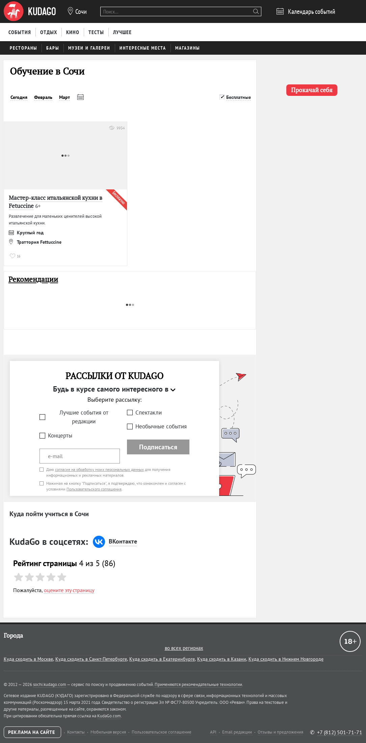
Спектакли (148, 412)
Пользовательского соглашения (94, 489)
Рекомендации (33, 279)
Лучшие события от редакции (83, 417)
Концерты (60, 435)
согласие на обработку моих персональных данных (99, 469)
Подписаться (158, 447)
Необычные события (161, 426)
